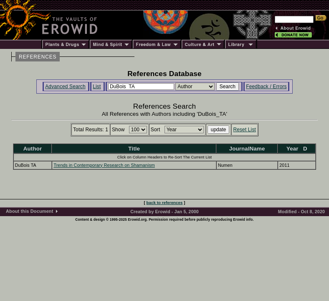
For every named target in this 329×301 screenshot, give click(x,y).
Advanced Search (65, 86)
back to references (165, 202)
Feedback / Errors (266, 86)
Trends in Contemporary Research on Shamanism (103, 165)
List (97, 86)
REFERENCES (37, 57)
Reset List (244, 130)
